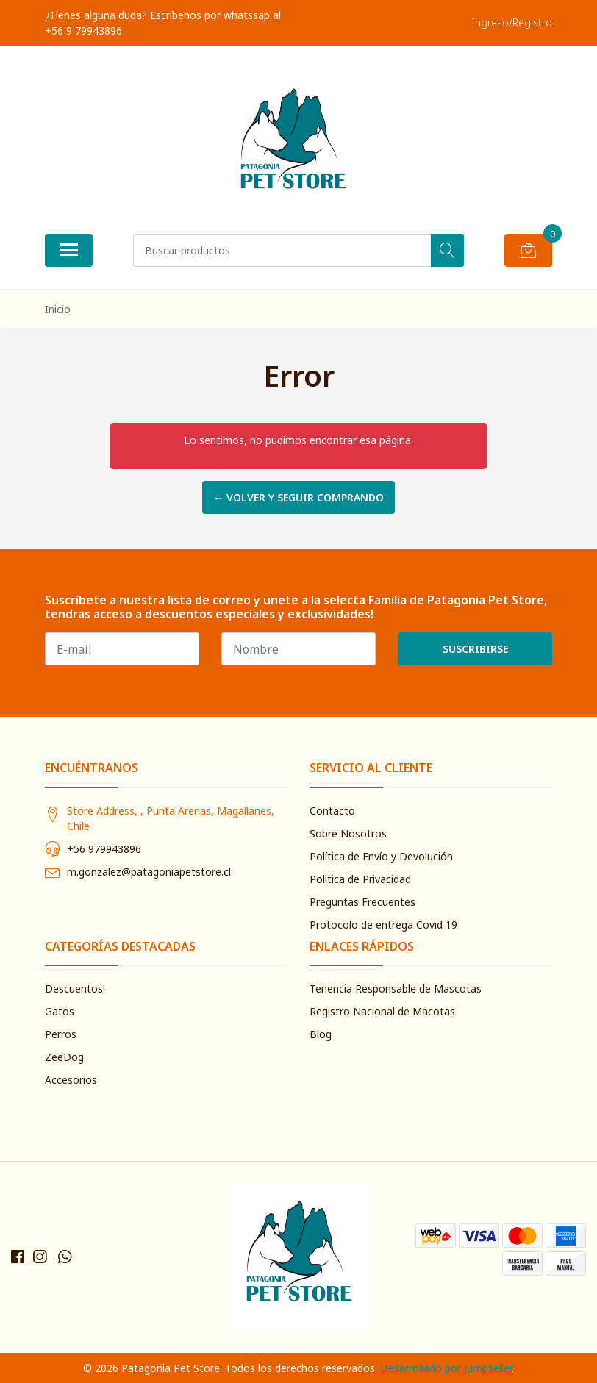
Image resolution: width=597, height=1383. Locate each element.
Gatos (59, 1011)
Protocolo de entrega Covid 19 (383, 925)
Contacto (332, 811)
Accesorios (71, 1080)
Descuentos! (75, 989)
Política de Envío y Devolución (381, 856)
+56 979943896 (104, 849)
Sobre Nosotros (348, 833)
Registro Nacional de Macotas (382, 1011)
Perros (60, 1034)
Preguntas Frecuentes (362, 902)
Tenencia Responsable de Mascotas (396, 989)
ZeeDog (64, 1057)
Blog (321, 1034)
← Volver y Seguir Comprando (298, 497)
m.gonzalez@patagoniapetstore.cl (149, 872)
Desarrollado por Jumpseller (446, 1368)
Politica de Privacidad (360, 879)
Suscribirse (475, 649)
